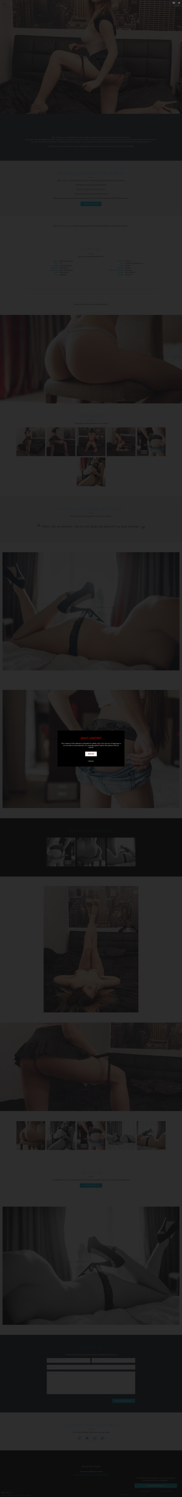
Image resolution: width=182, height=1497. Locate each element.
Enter (91, 754)
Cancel (91, 761)
